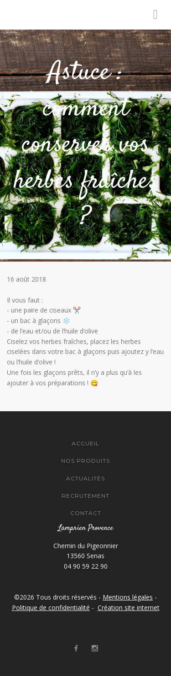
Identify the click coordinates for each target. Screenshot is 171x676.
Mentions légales (128, 597)
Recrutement (85, 495)
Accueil (85, 443)
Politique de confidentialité (51, 607)
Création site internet (129, 607)
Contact (85, 513)
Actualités (85, 478)
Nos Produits (85, 460)
